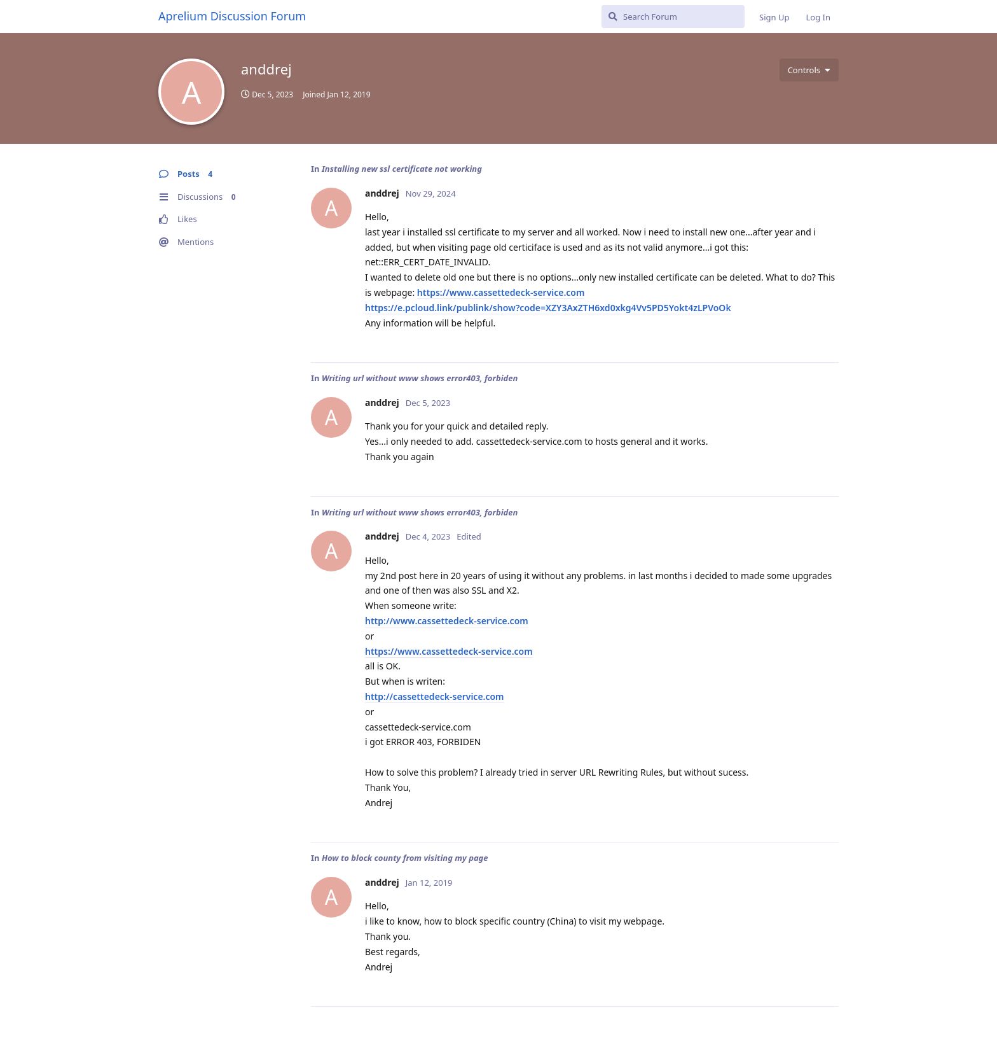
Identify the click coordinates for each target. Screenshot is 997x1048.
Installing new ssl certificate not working (402, 168)
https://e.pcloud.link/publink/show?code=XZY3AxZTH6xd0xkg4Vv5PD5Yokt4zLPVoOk (548, 308)
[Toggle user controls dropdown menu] (809, 70)
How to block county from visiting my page (405, 857)
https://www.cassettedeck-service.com (501, 292)
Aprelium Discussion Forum (232, 16)
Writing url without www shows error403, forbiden (420, 378)
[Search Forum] (673, 16)
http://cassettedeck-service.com (434, 696)
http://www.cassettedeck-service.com (446, 621)
